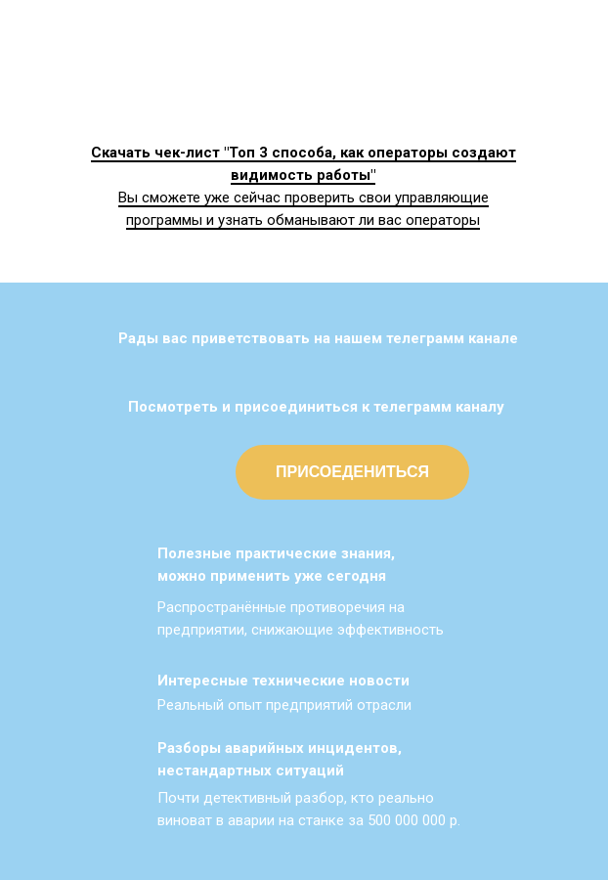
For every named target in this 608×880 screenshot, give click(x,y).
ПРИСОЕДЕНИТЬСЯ (352, 471)
